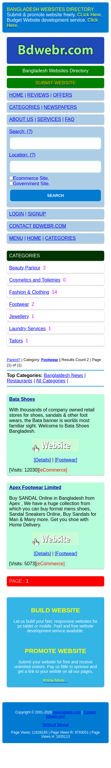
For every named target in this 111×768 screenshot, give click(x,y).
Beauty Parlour (25, 267)
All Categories (50, 380)
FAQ (69, 119)
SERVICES (49, 119)
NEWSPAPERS (60, 107)
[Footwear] (66, 459)
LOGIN (16, 213)
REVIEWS (38, 95)
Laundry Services (27, 328)
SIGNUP (37, 213)
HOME (16, 95)
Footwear (19, 304)
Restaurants (19, 380)
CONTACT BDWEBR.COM (37, 226)
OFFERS (62, 95)
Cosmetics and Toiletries (34, 279)
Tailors (16, 340)
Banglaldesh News (63, 375)
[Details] (42, 459)
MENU (16, 238)
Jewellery (19, 316)
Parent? (13, 359)
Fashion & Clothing (29, 292)
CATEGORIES (24, 107)
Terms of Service (55, 725)
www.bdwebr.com (67, 712)
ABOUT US (21, 119)
